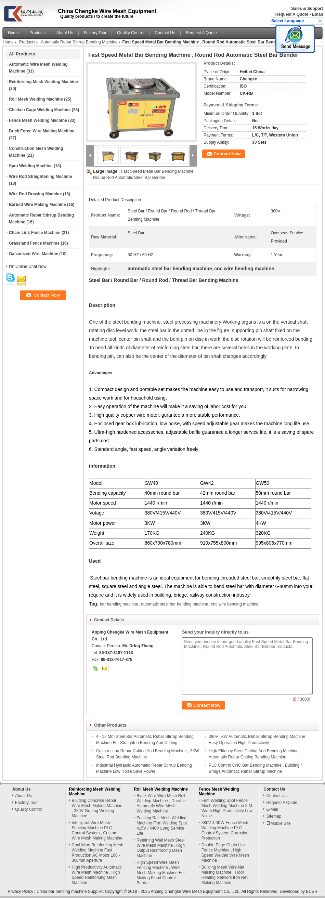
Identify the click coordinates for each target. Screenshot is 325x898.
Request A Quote (291, 14)
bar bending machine (119, 604)
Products (37, 32)
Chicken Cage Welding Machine (39, 109)
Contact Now (226, 153)
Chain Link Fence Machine (35, 232)
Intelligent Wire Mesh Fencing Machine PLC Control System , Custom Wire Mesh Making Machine (97, 830)
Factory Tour (95, 32)
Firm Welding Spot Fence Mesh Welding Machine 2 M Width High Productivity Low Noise (227, 808)
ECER (311, 891)
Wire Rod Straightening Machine (40, 176)
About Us (64, 32)
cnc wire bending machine (235, 604)
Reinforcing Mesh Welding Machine (43, 81)
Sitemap (273, 816)
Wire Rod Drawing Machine (35, 194)
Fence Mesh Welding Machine (38, 120)
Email (317, 14)
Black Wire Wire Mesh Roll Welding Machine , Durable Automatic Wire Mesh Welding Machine (161, 803)
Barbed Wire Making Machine (37, 204)
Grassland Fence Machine (34, 243)
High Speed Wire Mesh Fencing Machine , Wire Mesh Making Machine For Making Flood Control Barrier (160, 872)
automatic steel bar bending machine (174, 604)
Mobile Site (278, 823)
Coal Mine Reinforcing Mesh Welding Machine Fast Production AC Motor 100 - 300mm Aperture (98, 853)
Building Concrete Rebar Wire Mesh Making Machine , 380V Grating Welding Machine (97, 808)
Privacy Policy (20, 891)
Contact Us (165, 32)
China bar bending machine (62, 891)
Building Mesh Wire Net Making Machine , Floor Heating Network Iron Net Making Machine (225, 875)
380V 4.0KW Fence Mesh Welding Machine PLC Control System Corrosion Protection (225, 830)
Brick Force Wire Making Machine (41, 131)
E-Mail (272, 809)
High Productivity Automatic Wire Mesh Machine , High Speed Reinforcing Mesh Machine (97, 875)
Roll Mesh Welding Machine (36, 99)
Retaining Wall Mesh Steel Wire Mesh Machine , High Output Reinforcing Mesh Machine (160, 848)
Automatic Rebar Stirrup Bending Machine (79, 42)
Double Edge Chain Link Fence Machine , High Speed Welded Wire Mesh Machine (225, 853)
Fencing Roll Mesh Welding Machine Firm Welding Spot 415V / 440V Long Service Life (161, 826)
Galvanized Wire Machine (33, 253)
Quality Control (130, 32)
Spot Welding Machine (31, 166)
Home (13, 32)
